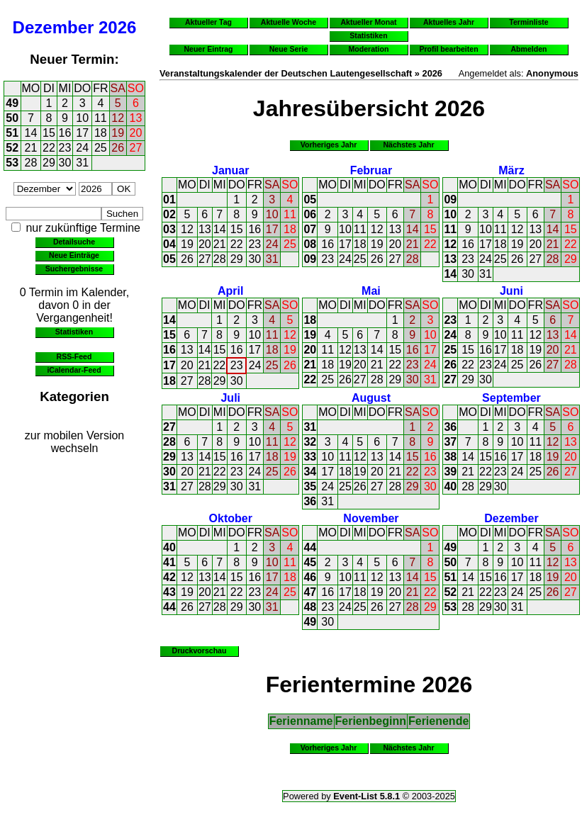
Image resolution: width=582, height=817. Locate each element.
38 (450, 457)
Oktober (230, 518)
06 (309, 214)
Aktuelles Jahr (448, 22)
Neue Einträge (74, 255)
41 (169, 562)
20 (136, 133)
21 (31, 148)
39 (450, 472)
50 (12, 118)
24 (82, 148)
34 (309, 472)
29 (49, 163)
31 (82, 163)
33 (309, 457)
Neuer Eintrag (208, 49)
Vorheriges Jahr (329, 144)
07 (309, 229)
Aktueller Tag (208, 22)
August (371, 398)
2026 (117, 27)
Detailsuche (74, 241)
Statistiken (74, 331)
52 (12, 148)
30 (65, 163)
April (230, 291)
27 (136, 148)
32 (309, 442)
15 (49, 133)
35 (309, 486)
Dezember (53, 27)
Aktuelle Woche (288, 22)
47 (309, 592)
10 (82, 118)
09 (309, 259)
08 (309, 244)
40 (450, 486)
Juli (230, 398)
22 (49, 148)
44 (169, 607)
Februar (371, 170)
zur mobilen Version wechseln (75, 441)
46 (309, 577)
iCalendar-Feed (74, 370)
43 (169, 592)
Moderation (369, 49)
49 (12, 103)
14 (31, 133)
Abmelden (529, 49)
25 (100, 148)
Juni (511, 291)
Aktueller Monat (368, 22)
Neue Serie (288, 49)
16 (65, 133)
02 (169, 214)
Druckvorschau (199, 650)
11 (100, 118)
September (511, 398)
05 (169, 259)
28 (31, 163)
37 (450, 442)
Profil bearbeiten (448, 49)
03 (169, 229)
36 (309, 501)
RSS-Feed (74, 356)
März (511, 170)
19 (117, 133)
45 (309, 562)
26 (117, 148)
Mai (371, 291)
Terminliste (528, 22)
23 (65, 148)
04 (169, 244)
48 (309, 607)
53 (12, 163)
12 (117, 118)
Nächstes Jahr (408, 144)
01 (169, 199)
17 (82, 133)
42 (169, 577)
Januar (230, 170)
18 (100, 133)
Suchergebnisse (74, 268)
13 (136, 118)
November (370, 518)
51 (12, 133)
